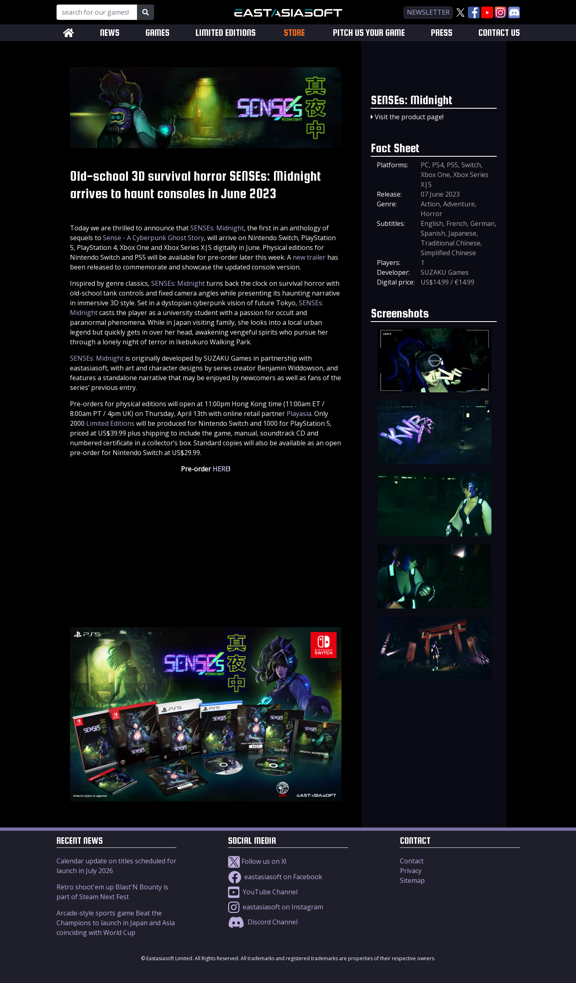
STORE (294, 32)
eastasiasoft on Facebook (275, 876)
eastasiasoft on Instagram (275, 906)
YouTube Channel (263, 891)
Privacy (411, 870)
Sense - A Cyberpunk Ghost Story (153, 237)
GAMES (158, 33)
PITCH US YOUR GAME (369, 33)
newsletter (428, 12)
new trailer (309, 257)
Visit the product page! (409, 116)
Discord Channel (263, 921)
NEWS (110, 33)
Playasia (299, 413)
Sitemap (412, 880)
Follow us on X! (257, 861)
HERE (221, 468)
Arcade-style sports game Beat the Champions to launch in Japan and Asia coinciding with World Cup (116, 923)
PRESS (441, 33)
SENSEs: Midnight (217, 227)
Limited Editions (110, 423)
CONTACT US (499, 33)
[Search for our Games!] (97, 12)
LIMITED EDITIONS (226, 33)
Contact (412, 860)
